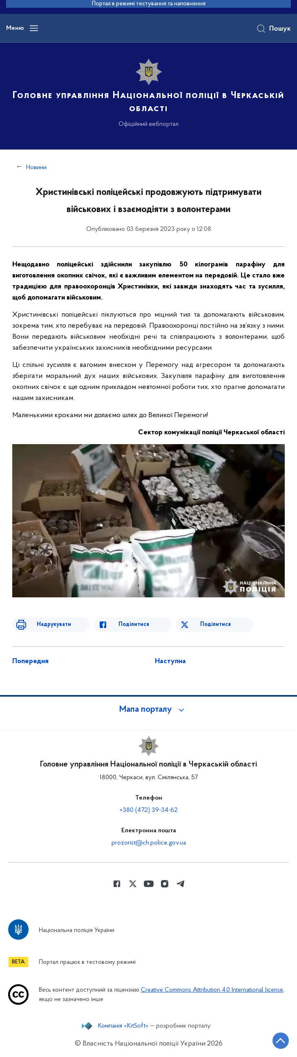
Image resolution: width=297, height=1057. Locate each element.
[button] (149, 710)
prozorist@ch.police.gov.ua (149, 843)
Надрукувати (54, 624)
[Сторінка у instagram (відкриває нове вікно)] (165, 884)
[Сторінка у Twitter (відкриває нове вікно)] (133, 884)
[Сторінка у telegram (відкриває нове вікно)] (180, 884)
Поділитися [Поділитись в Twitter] (215, 624)
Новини (36, 167)
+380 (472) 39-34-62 (149, 810)
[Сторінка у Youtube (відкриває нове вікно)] (149, 884)
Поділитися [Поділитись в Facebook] (133, 624)
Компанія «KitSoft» (123, 1026)
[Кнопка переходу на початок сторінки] (280, 1040)
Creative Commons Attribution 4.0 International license (212, 990)
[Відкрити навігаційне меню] (34, 28)
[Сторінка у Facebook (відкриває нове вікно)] (117, 884)
